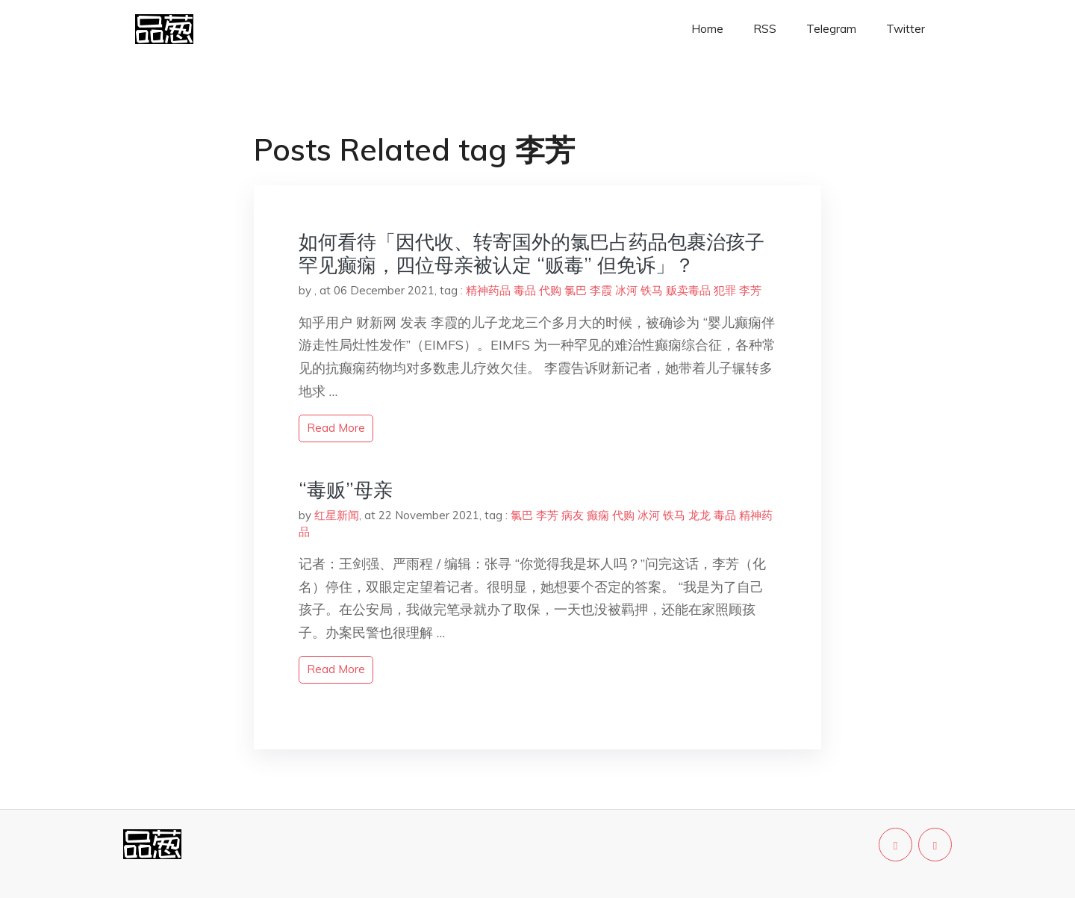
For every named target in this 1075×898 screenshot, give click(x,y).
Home (707, 29)
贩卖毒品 (688, 290)
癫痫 (598, 515)
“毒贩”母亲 (346, 489)
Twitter (905, 29)
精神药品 (488, 290)
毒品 (525, 290)
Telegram (831, 29)
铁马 (652, 290)
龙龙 (699, 515)
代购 (550, 290)
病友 (572, 515)
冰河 (626, 290)
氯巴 (575, 290)
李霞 (601, 290)
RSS (764, 29)
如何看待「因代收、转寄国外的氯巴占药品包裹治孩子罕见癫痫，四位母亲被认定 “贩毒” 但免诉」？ (531, 253)
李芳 (750, 290)
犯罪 (725, 290)
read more (336, 428)
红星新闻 (336, 515)
